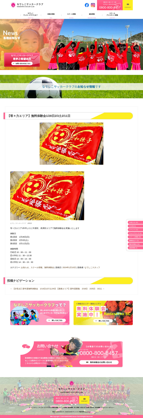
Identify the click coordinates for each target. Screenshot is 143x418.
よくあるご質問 (112, 15)
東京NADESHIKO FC (58, 412)
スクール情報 (71, 15)
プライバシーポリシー (107, 407)
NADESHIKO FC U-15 (71, 412)
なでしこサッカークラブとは (42, 407)
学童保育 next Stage (85, 412)
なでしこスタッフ (92, 267)
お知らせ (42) (133, 222)
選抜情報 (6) (133, 248)
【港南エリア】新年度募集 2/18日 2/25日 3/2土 (80, 289)
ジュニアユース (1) (135, 233)
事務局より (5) (134, 240)
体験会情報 (51, 15)
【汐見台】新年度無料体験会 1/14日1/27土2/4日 (33, 289)
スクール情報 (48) (135, 237)
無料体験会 (49, 267)
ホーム (31, 407)
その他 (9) (132, 226)
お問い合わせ (90, 407)
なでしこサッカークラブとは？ (30, 15)
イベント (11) (133, 229)
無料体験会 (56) (134, 244)
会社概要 (97, 407)
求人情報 (76, 407)
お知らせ (25, 267)
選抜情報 (92, 15)
